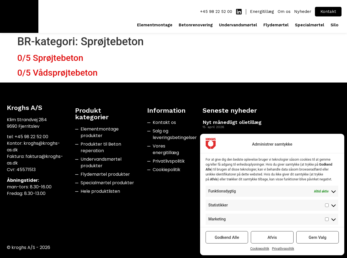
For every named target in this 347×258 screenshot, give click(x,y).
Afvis (272, 237)
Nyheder (302, 11)
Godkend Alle (227, 237)
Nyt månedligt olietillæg (232, 122)
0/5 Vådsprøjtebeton (57, 72)
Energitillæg (262, 11)
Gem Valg (317, 237)
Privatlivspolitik (283, 249)
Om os (284, 11)
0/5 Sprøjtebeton (50, 58)
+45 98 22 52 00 (216, 11)
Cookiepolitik (259, 249)
